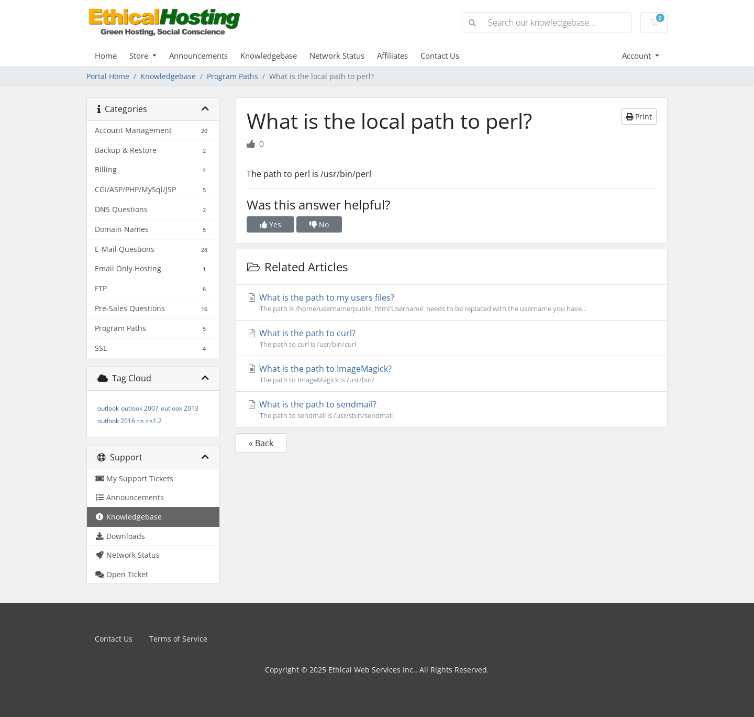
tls (140, 420)
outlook (108, 408)
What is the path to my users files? (452, 303)
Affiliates (392, 55)
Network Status (336, 55)
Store (139, 55)
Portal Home (107, 76)
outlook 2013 (179, 408)
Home (106, 55)
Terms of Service (178, 639)
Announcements (198, 55)
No (319, 224)
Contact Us (439, 55)
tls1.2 (154, 420)
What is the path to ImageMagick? (452, 374)
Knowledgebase (268, 55)
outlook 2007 (140, 408)
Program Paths (232, 76)
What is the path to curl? (452, 338)
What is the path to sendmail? (452, 410)
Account (637, 55)
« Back (261, 443)
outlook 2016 (116, 420)
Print (639, 117)
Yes (270, 224)
